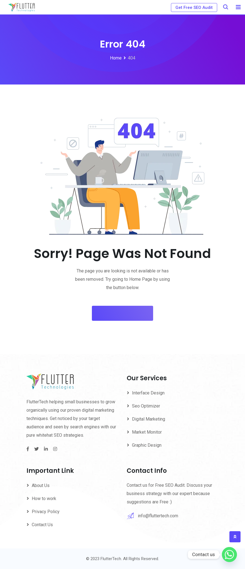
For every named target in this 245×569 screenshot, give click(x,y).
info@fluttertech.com (158, 515)
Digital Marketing (148, 419)
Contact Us (42, 524)
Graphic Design (146, 445)
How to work (44, 498)
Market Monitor (147, 432)
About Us (41, 485)
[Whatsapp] (229, 554)
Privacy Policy (46, 511)
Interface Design (148, 393)
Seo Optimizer (146, 406)
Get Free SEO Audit (194, 7)
